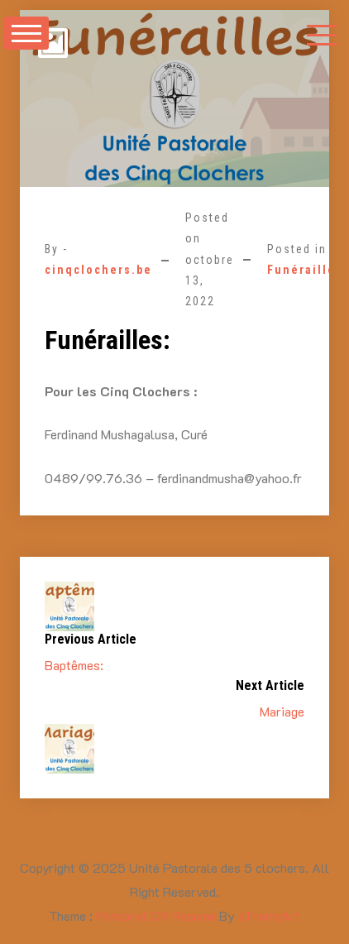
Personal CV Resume (156, 915)
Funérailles (305, 269)
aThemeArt (269, 915)
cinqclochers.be (98, 269)
